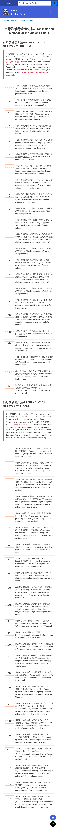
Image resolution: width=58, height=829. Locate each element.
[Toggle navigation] (53, 12)
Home (6, 21)
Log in (8, 3)
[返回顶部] (53, 824)
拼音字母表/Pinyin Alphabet (22, 20)
